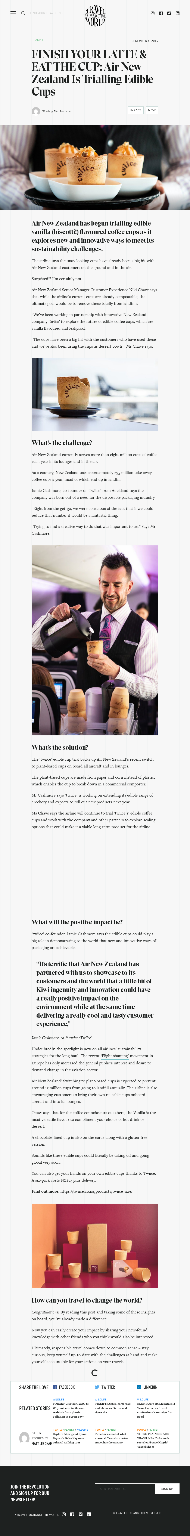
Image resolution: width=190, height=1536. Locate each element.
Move (152, 110)
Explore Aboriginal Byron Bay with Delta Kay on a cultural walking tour (70, 1438)
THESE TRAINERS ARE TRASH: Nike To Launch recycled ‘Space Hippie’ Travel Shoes (153, 1440)
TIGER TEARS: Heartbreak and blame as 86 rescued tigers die (112, 1408)
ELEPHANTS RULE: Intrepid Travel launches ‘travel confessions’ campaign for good (156, 1410)
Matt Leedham (62, 111)
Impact (135, 110)
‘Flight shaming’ (115, 1056)
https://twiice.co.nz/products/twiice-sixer (96, 1191)
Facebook (64, 1387)
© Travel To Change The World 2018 (137, 1513)
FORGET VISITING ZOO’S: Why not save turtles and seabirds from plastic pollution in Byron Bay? (70, 1410)
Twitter (105, 1387)
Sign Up (167, 1489)
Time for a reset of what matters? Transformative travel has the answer (111, 1438)
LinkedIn (147, 1387)
